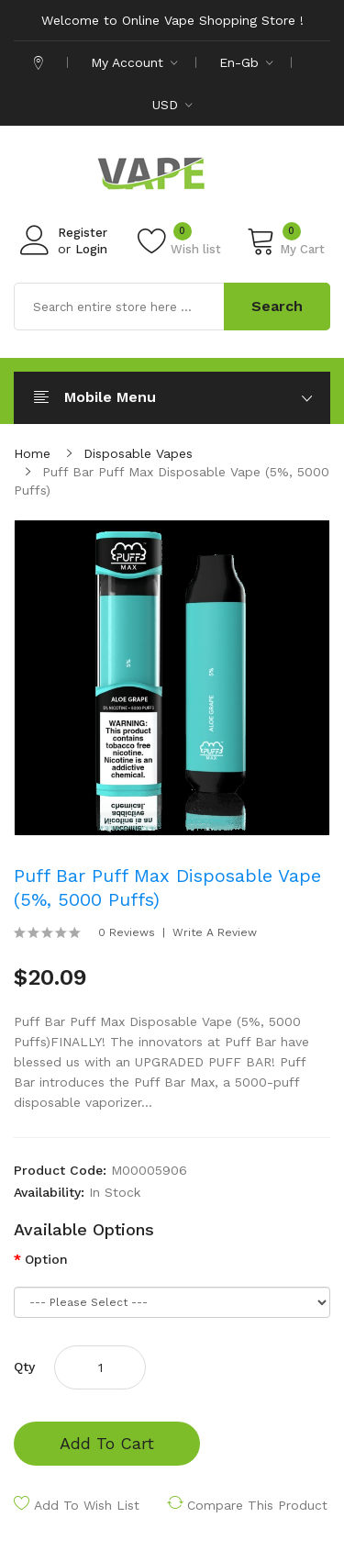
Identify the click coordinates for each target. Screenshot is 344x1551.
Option (46, 1259)
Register (82, 233)
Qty (24, 1366)
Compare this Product (257, 1505)
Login (91, 249)
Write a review (214, 932)
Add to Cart (107, 1443)
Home (32, 453)
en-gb (246, 62)
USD (172, 104)
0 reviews (126, 932)
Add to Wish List (86, 1505)
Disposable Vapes (138, 453)
